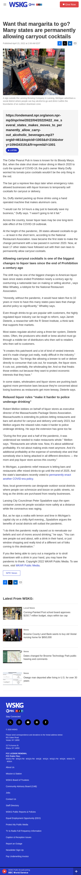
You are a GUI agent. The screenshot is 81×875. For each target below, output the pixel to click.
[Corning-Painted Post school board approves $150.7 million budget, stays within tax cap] (12, 613)
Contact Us (11, 799)
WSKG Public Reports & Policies (21, 812)
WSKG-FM (10, 759)
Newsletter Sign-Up (15, 850)
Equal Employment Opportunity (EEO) (23, 818)
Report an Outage (14, 844)
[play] (4, 871)
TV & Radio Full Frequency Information (23, 831)
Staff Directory (12, 805)
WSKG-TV (71, 759)
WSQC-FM (54, 759)
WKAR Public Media (28, 565)
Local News (29, 608)
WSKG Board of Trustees (17, 780)
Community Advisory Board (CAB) (21, 786)
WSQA (45, 759)
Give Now (70, 4)
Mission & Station (14, 774)
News (26, 630)
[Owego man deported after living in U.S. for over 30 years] (12, 678)
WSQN (62, 759)
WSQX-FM (20, 759)
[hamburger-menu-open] (4, 4)
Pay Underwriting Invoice (17, 856)
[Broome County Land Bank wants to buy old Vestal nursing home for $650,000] (12, 635)
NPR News (11, 573)
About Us (10, 767)
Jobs (8, 793)
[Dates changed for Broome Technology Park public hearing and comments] (12, 656)
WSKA (9, 761)
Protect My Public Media (17, 825)
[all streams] (77, 871)
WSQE (38, 759)
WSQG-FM (30, 759)
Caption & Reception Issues (18, 837)
